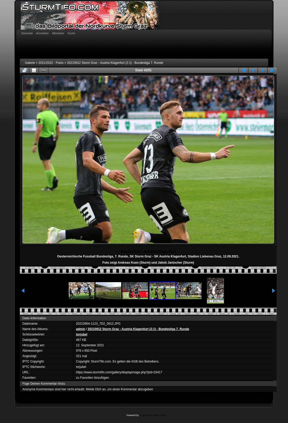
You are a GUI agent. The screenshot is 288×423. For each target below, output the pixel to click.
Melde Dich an (96, 389)
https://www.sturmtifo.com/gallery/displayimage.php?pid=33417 (119, 372)
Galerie (30, 63)
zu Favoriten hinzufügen (92, 377)
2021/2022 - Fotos (50, 63)
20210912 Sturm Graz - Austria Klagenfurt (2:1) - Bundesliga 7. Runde (115, 63)
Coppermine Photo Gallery (153, 415)
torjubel (81, 334)
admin (80, 329)
